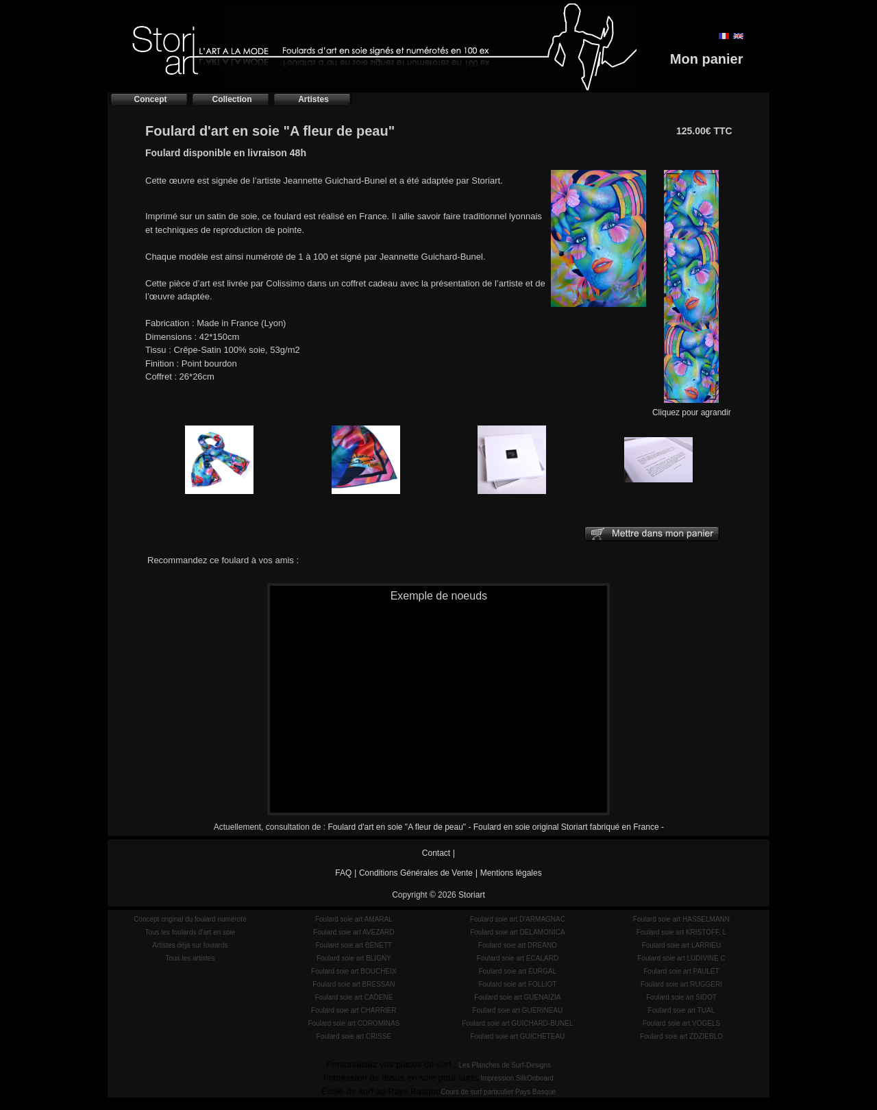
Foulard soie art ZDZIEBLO (681, 1036)
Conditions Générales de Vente (416, 873)
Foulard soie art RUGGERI (681, 984)
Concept (150, 99)
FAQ (343, 873)
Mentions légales (511, 873)
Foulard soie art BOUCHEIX (354, 971)
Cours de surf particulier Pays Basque (498, 1092)
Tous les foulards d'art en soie (190, 932)
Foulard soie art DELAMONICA (517, 932)
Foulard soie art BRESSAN (353, 984)
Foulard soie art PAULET (681, 971)
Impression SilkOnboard (517, 1078)
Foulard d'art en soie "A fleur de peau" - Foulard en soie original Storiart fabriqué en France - (496, 827)
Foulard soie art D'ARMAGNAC (517, 919)
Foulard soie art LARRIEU (681, 945)
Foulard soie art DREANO (517, 945)
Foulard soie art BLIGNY (354, 958)
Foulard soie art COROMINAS (353, 1023)
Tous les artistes (190, 958)
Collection (231, 99)
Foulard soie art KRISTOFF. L (682, 932)
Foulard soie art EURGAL (517, 971)
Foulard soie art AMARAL (354, 919)
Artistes (313, 99)
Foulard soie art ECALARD (518, 958)
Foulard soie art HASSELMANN (681, 919)
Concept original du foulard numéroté (190, 919)
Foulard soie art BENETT (353, 945)
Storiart (471, 895)
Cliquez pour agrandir (691, 408)
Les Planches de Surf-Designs (505, 1065)
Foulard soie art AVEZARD (353, 932)
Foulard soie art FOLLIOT (517, 984)
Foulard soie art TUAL (681, 1010)
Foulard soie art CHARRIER (353, 1010)
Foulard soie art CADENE (353, 997)
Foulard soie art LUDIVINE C (681, 958)
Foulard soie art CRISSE (354, 1036)
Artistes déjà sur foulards (189, 945)
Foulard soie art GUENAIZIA (517, 997)
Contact (436, 853)
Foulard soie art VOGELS (681, 1023)
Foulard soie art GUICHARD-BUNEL (517, 1023)
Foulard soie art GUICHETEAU (517, 1036)
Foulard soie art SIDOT (681, 997)
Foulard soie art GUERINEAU (518, 1010)
